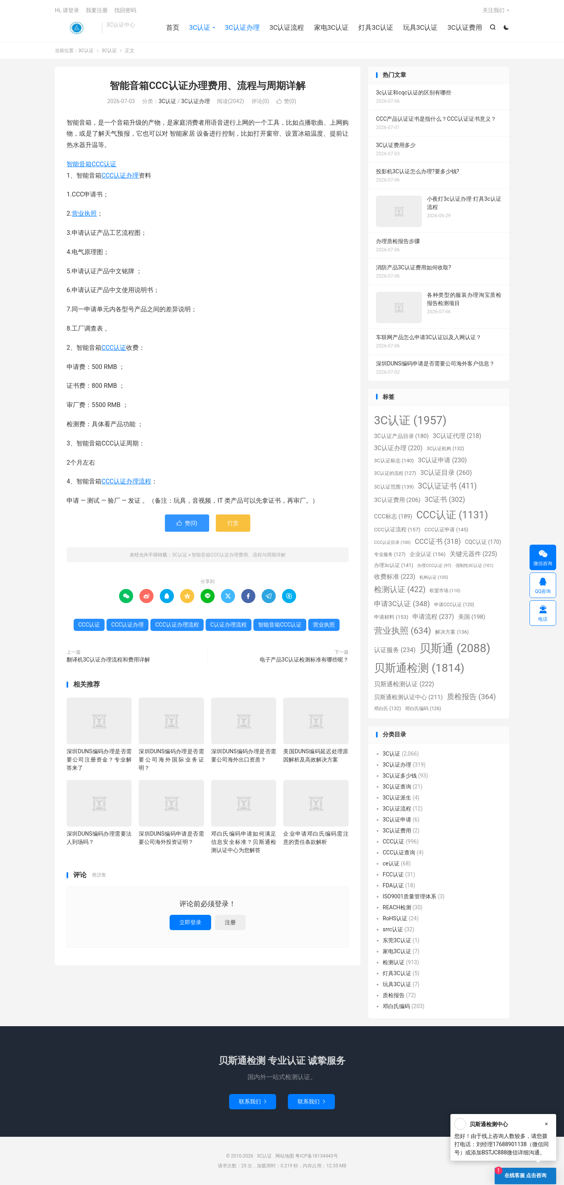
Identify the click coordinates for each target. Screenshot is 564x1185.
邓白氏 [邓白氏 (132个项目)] (387, 708)
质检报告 (394, 995)
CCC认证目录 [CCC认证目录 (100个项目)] (392, 542)
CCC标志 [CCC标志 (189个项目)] (393, 516)
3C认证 (76, 28)
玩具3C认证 (420, 27)
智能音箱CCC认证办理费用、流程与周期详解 (207, 85)
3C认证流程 (286, 27)
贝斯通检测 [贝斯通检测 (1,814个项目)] (419, 668)
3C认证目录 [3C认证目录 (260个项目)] (446, 472)
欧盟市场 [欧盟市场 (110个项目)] (445, 590)
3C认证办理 (242, 27)
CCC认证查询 (399, 852)
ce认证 (391, 863)
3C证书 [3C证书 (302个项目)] (445, 499)
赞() (286, 101)
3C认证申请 (397, 819)
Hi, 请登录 (67, 10)
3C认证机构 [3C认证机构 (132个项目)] (445, 448)
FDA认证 (393, 885)
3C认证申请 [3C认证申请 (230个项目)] (442, 460)
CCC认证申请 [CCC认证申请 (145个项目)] (446, 530)
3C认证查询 (397, 786)
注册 (230, 922)
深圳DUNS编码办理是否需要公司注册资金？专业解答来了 (99, 759)
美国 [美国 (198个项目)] (471, 616)
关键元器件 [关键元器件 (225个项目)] (473, 554)
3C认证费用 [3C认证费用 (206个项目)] (397, 499)
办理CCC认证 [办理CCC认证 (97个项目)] (434, 565)
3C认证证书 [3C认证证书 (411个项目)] (447, 486)
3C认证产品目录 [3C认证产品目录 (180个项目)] (401, 436)
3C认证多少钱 (400, 775)
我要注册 (97, 10)
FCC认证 (393, 874)
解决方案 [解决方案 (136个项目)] (452, 632)
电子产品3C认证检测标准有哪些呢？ (304, 659)
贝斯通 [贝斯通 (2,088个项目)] (454, 648)
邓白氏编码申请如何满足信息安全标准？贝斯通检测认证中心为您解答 (243, 842)
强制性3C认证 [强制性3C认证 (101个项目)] (475, 565)
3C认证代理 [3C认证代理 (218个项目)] (457, 436)
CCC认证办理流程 (126, 481)
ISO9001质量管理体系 (409, 896)
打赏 (233, 523)
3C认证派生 (397, 797)
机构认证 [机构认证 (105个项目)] (433, 577)
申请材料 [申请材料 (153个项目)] (391, 617)
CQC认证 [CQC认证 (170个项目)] (483, 542)
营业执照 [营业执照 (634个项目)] (402, 631)
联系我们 (252, 1101)
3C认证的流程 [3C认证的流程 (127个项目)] (395, 473)
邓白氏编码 (396, 1006)
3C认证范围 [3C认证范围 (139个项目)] (394, 487)
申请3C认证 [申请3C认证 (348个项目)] (402, 604)
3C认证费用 (464, 27)
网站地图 (284, 1156)
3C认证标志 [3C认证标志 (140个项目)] (394, 460)
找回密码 (125, 10)
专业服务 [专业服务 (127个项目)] (389, 554)
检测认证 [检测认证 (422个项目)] (400, 589)
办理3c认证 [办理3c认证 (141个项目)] (393, 565)
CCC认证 (113, 347)
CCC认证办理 (120, 175)
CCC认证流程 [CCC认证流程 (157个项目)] (397, 529)
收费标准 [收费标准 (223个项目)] (394, 576)
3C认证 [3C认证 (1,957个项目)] (410, 420)
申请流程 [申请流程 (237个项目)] (433, 616)
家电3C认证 (331, 27)
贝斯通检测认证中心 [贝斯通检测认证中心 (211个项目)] (408, 697)
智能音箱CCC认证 (91, 164)
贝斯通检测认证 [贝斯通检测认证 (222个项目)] (404, 684)
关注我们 (493, 10)
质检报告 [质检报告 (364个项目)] (471, 696)
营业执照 (84, 213)
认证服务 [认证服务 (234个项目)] (395, 650)
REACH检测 (397, 907)
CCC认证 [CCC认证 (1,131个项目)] (452, 515)
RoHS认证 (395, 918)
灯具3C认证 (375, 27)
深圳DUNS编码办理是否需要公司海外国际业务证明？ (171, 759)
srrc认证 (393, 929)
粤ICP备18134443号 (316, 1156)
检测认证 (394, 962)
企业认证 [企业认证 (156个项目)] (428, 554)
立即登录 (190, 922)
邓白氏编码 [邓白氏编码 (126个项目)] (423, 708)
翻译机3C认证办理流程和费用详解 (108, 659)
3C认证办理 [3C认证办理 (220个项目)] (398, 448)
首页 (172, 27)
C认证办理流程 (228, 625)
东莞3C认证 (397, 940)
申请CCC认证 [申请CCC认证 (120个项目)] (454, 604)
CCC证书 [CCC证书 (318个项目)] (438, 541)
